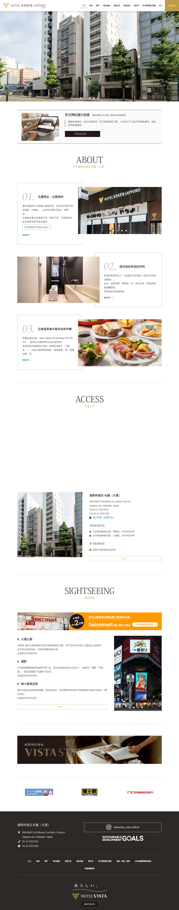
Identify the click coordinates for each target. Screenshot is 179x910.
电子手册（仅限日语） (104, 518)
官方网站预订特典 (149, 6)
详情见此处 (82, 133)
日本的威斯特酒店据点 (143, 862)
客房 (90, 6)
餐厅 (97, 6)
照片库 (136, 6)
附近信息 (127, 6)
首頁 (83, 6)
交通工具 (116, 6)
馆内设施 (106, 6)
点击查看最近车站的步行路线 (38, 228)
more (26, 235)
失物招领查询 (89, 869)
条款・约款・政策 (123, 862)
